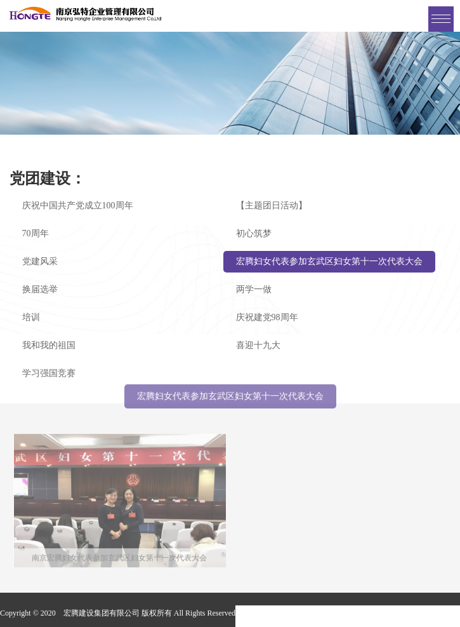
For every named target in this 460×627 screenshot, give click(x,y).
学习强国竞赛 (49, 373)
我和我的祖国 (49, 345)
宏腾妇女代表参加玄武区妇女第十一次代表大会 (329, 261)
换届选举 (40, 289)
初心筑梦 (254, 233)
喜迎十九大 (258, 345)
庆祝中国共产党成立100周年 (77, 205)
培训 (31, 317)
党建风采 (40, 261)
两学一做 (254, 289)
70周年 (35, 233)
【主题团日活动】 (271, 205)
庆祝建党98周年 (267, 317)
